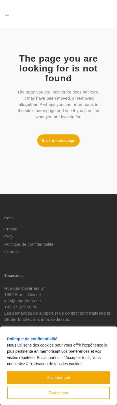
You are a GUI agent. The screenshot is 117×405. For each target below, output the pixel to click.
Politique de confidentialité (32, 339)
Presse (11, 229)
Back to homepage (58, 140)
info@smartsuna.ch (22, 300)
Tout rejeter (58, 393)
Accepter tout (58, 377)
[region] (58, 365)
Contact (11, 252)
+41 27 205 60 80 (20, 306)
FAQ (8, 236)
